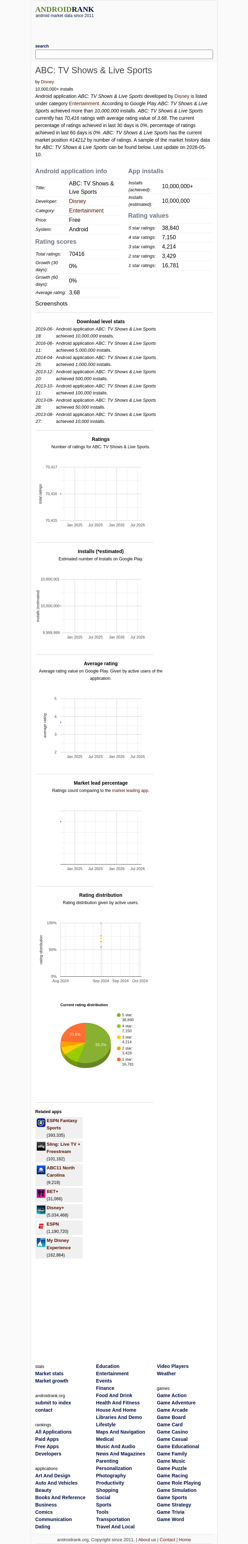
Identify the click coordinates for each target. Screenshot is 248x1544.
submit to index (53, 1402)
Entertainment (84, 103)
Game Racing (172, 1475)
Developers (48, 1454)
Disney (47, 82)
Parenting (107, 1461)
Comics (44, 1512)
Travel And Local (115, 1526)
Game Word (170, 1519)
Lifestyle (106, 1424)
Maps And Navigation (120, 1432)
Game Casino (172, 1432)
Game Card (170, 1424)
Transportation (113, 1519)
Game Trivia (170, 1512)
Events (104, 1381)
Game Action (172, 1395)
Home (185, 1539)
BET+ (53, 1191)
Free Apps (47, 1446)
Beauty (43, 1490)
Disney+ (55, 1207)
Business (46, 1505)
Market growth (52, 1381)
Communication (53, 1519)
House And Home (116, 1410)
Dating (43, 1526)
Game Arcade (172, 1410)
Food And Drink (114, 1395)
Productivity (110, 1483)
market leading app (130, 790)
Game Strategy (174, 1505)
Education (108, 1366)
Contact (167, 1539)
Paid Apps (47, 1439)
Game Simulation (176, 1490)
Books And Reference (60, 1497)
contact (44, 1410)
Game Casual (172, 1439)
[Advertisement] (124, 28)
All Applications (53, 1432)
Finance (105, 1388)
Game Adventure (176, 1402)
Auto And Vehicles (56, 1483)
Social (103, 1497)
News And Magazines (120, 1454)
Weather (166, 1373)
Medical (105, 1439)
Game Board (171, 1417)
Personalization (114, 1468)
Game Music (171, 1461)
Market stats (49, 1373)
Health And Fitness (118, 1402)
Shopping (107, 1490)
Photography (111, 1475)
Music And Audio (115, 1446)
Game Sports (172, 1497)
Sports (103, 1505)
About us (147, 1539)
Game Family (172, 1454)
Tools (102, 1512)
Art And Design (52, 1475)
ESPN (53, 1224)
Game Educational (178, 1446)
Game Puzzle (172, 1468)
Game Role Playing (179, 1483)
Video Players (173, 1366)
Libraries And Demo (119, 1417)
